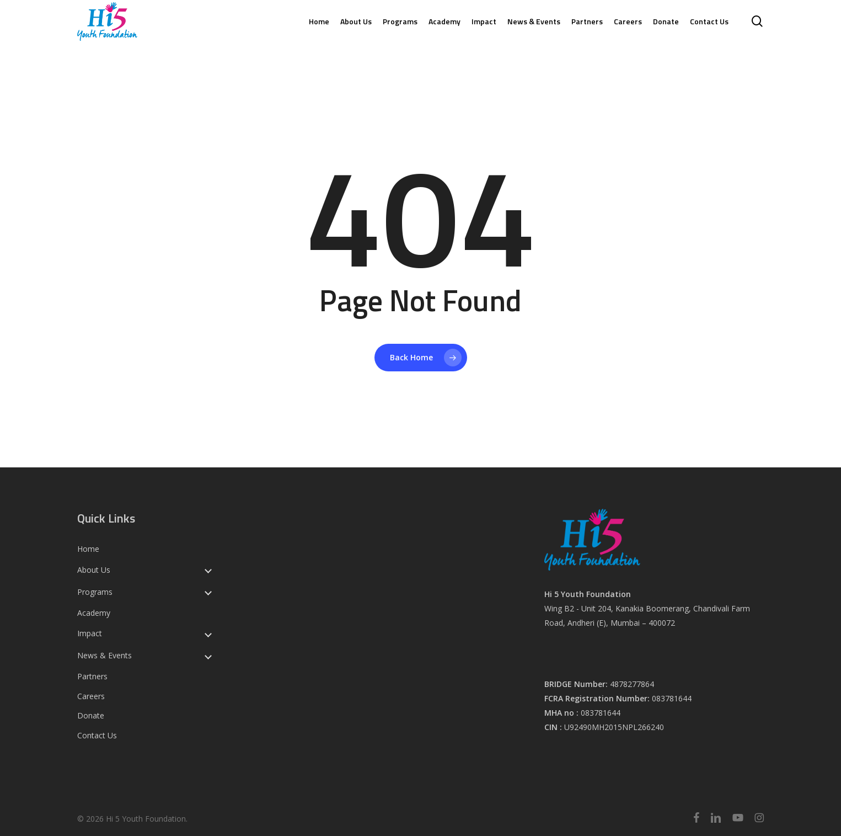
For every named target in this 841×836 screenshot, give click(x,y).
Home (88, 549)
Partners (92, 676)
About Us (93, 570)
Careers (91, 696)
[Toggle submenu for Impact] (208, 633)
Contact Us (97, 736)
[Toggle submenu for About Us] (208, 570)
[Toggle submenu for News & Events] (208, 655)
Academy (93, 613)
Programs (95, 592)
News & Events (104, 656)
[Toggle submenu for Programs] (208, 592)
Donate (90, 716)
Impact (89, 633)
